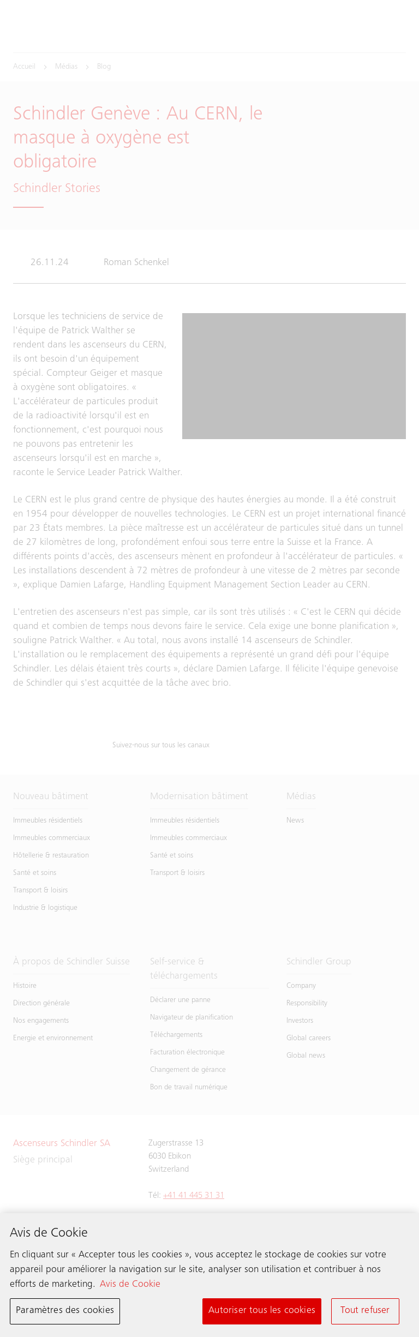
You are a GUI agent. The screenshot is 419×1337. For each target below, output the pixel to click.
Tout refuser (365, 1312)
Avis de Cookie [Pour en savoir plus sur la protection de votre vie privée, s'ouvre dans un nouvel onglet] (130, 1286)
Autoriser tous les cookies (261, 1312)
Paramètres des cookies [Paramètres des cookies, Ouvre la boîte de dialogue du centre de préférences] (65, 1312)
